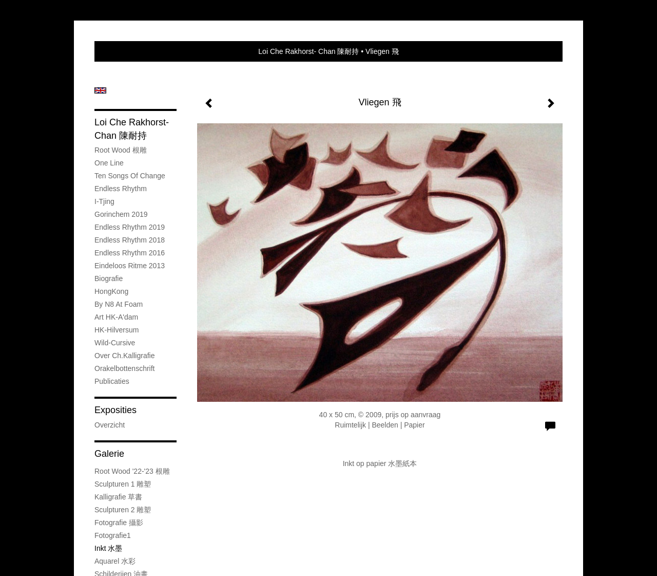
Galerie (109, 454)
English (100, 90)
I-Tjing (104, 201)
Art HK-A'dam (116, 317)
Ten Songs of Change (129, 176)
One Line (109, 163)
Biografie (108, 278)
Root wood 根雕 (120, 150)
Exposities (115, 410)
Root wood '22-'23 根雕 (132, 471)
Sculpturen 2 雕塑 (122, 510)
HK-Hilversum (116, 330)
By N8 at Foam (118, 304)
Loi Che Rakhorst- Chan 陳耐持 (308, 51)
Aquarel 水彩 (115, 561)
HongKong (111, 291)
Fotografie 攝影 (118, 522)
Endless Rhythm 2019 (129, 227)
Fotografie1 (112, 535)
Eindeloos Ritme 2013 (129, 266)
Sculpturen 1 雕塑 (122, 484)
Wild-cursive (114, 343)
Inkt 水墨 (108, 548)
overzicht (109, 425)
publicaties (111, 381)
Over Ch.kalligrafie (124, 355)
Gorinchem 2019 (121, 214)
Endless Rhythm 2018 (129, 240)
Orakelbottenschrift (124, 368)
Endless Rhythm (120, 188)
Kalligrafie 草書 (118, 497)
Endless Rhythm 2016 (129, 253)
